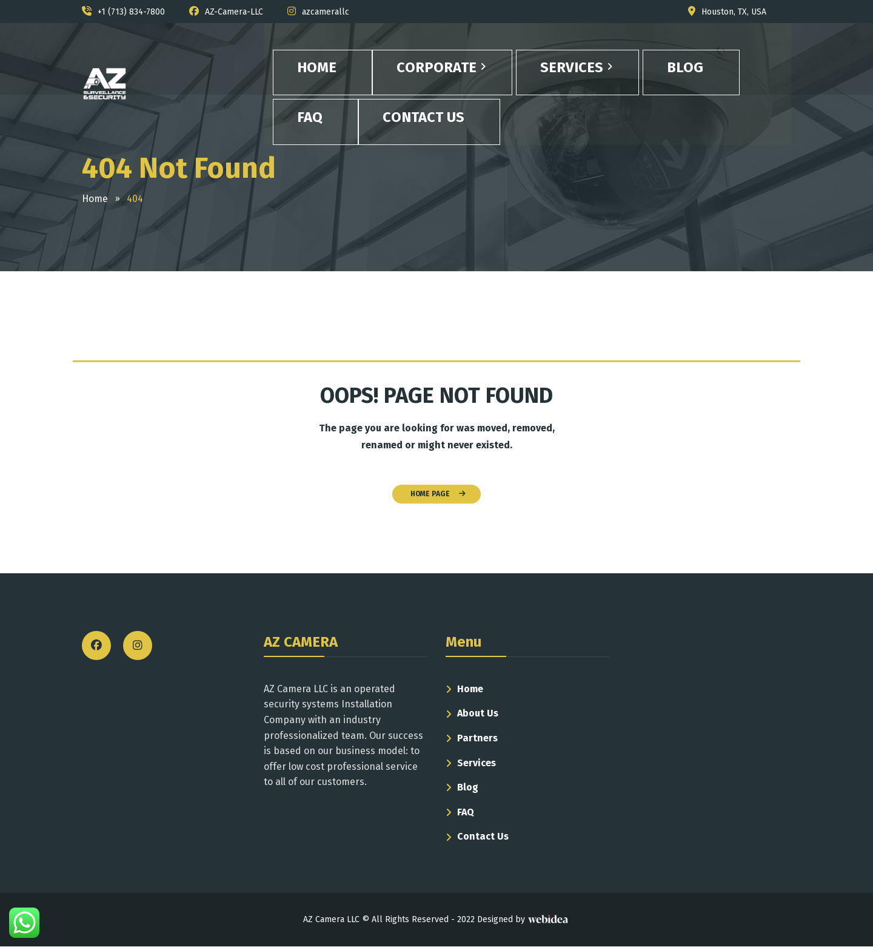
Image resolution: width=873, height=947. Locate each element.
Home (470, 689)
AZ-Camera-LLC (234, 12)
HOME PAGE (438, 494)
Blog (467, 787)
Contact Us (483, 836)
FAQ (465, 812)
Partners (477, 738)
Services (476, 763)
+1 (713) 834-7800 (131, 12)
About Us (477, 713)
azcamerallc (325, 12)
